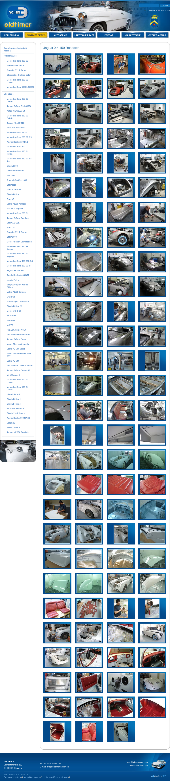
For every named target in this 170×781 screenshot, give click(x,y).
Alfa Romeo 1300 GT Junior (20, 366)
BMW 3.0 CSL (13, 223)
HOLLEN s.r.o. (11, 35)
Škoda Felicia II (14, 404)
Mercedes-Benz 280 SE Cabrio (17, 100)
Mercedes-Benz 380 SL (17, 61)
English (165, 10)
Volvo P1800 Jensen (16, 292)
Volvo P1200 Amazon (16, 204)
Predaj (109, 35)
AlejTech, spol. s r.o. (59, 777)
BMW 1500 (12, 237)
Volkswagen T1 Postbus (18, 301)
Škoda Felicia (13, 194)
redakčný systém (32, 777)
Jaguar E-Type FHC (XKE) (19, 106)
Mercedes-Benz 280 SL (17, 213)
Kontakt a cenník (157, 35)
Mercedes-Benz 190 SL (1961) (17, 152)
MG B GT (11, 297)
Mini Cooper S (13, 375)
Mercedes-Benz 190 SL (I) (19, 266)
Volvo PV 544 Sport (16, 349)
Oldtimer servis (35, 35)
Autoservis (60, 35)
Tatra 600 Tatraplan (16, 128)
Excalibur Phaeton (15, 171)
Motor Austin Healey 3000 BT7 (19, 354)
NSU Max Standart (15, 408)
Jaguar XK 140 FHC (16, 270)
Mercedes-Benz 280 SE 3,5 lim (19, 160)
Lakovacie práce (84, 35)
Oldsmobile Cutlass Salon (19, 75)
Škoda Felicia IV (14, 306)
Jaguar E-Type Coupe (17, 339)
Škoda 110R (12, 166)
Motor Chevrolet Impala (18, 344)
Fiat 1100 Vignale (15, 208)
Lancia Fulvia (13, 280)
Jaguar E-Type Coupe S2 (18, 370)
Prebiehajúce (10, 56)
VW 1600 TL (12, 175)
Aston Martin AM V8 (16, 111)
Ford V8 (10, 199)
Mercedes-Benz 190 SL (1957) (17, 388)
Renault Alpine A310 (16, 330)
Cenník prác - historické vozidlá (15, 49)
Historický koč (13, 394)
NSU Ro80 (11, 315)
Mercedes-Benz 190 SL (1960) (17, 381)
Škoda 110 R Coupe (16, 413)
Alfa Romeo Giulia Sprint (18, 334)
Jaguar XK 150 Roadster (18, 432)
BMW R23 (11, 185)
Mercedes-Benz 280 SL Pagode (17, 255)
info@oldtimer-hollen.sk (58, 767)
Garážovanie (133, 35)
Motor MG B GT (14, 311)
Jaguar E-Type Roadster (18, 218)
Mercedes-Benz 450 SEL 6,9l (20, 261)
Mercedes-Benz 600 (16, 147)
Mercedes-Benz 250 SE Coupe (17, 247)
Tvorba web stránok (12, 777)
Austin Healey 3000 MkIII (18, 418)
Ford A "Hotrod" (14, 189)
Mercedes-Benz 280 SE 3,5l (19, 137)
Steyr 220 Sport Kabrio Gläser (17, 286)
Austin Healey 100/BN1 (17, 142)
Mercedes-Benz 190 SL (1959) (17, 81)
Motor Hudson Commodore (19, 242)
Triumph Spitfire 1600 (17, 180)
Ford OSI (11, 227)
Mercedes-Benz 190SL (17, 132)
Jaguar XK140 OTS (15, 123)
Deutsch (152, 10)
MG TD (10, 325)
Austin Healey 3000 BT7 (18, 275)
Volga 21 (11, 423)
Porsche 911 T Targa (16, 70)
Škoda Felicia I (13, 399)
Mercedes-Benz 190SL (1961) (20, 87)
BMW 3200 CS (13, 427)
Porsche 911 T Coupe (17, 232)
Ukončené (9, 94)
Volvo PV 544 (13, 361)
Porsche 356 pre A (15, 65)
